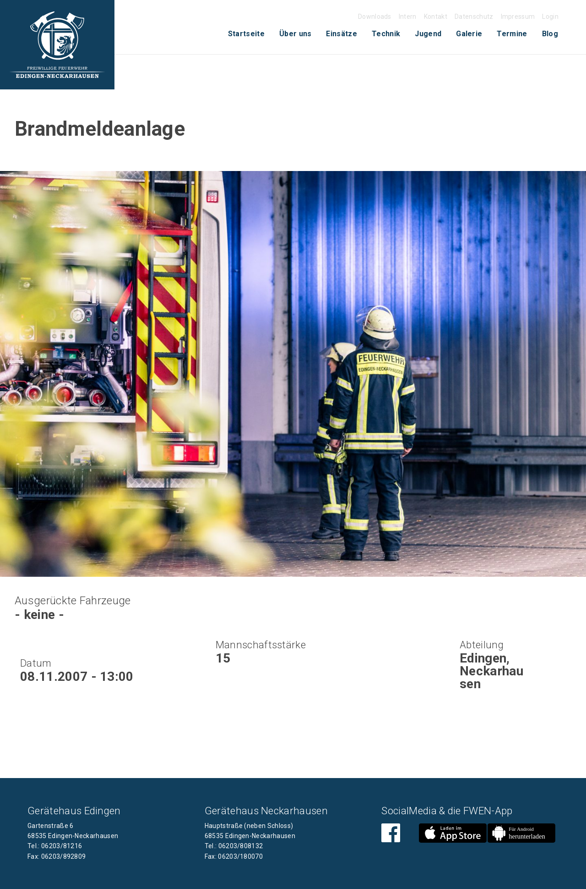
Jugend (428, 33)
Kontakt (435, 16)
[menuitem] (246, 33)
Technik (386, 33)
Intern (408, 16)
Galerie (469, 33)
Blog (550, 33)
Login (550, 16)
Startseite (246, 33)
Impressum (518, 16)
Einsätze (341, 33)
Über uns (295, 33)
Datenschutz (474, 16)
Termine (512, 33)
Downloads (374, 16)
